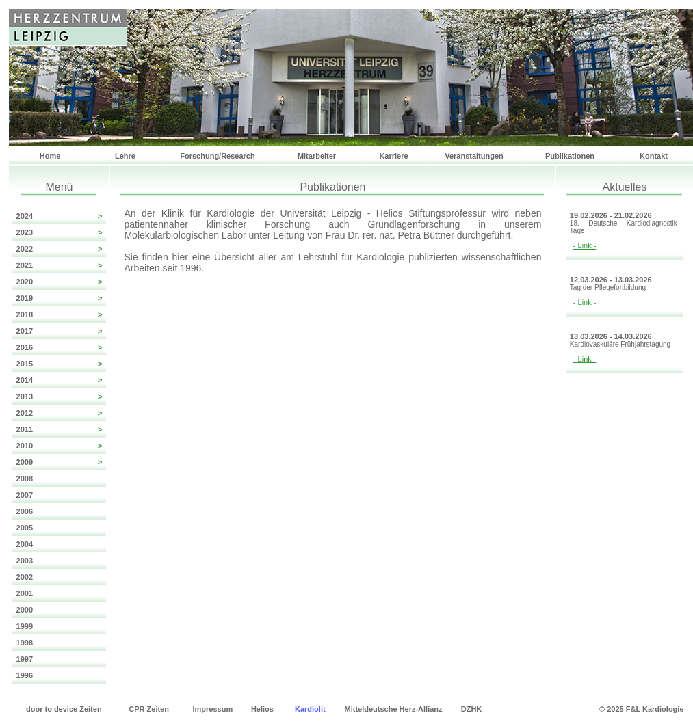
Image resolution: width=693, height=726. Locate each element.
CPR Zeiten (149, 709)
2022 (59, 249)
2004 (22, 544)
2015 (59, 363)
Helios (262, 709)
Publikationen (569, 156)
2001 (22, 593)
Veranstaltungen (474, 156)
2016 (59, 347)
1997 (22, 659)
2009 (59, 462)
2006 (22, 511)
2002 (22, 577)
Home (50, 156)
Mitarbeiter (317, 156)
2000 (22, 610)
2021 (59, 265)
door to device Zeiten (64, 709)
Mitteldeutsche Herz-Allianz (394, 709)
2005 (22, 528)
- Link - (585, 245)
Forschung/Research (217, 156)
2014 (59, 380)
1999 (22, 626)
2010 (59, 446)
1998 (22, 642)
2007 (22, 495)
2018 (59, 314)
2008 (22, 478)
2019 (59, 298)
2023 (59, 232)
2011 (59, 429)
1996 (22, 675)
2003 (22, 560)
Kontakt (654, 156)
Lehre (125, 156)
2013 (59, 396)
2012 (59, 413)
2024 (59, 216)
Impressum (213, 709)
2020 (59, 281)
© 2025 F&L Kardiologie (641, 709)
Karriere (393, 156)
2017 (59, 331)
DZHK (471, 709)
